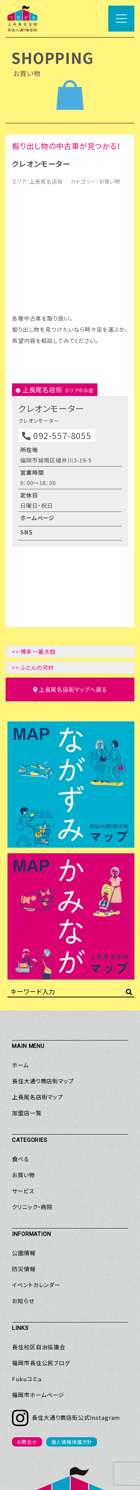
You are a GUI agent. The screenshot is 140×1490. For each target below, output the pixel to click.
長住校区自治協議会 (38, 1241)
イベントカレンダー (36, 1179)
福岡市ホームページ (38, 1289)
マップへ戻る (70, 583)
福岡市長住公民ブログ (41, 1257)
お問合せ (27, 1336)
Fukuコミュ (27, 1273)
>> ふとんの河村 (33, 561)
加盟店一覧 (26, 1007)
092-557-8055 (56, 329)
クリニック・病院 (32, 1101)
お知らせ (23, 1195)
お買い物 (109, 181)
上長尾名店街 (46, 181)
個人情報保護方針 (72, 1336)
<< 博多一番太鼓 (34, 545)
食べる (20, 1053)
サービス (23, 1085)
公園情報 (23, 1147)
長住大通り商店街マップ (43, 975)
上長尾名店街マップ (37, 991)
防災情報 (23, 1163)
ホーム (20, 959)
